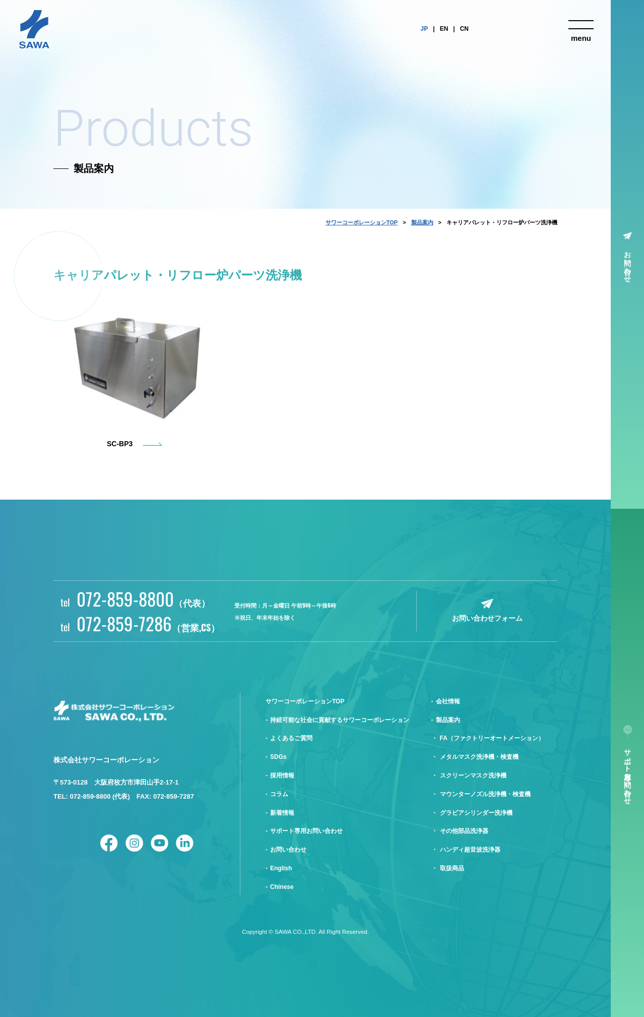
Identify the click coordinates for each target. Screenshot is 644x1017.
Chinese (282, 886)
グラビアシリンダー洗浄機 (476, 812)
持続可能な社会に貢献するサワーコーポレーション (339, 720)
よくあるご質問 (291, 738)
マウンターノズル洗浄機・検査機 (485, 794)
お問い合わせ (628, 263)
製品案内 (422, 222)
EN (444, 28)
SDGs (278, 756)
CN (464, 28)
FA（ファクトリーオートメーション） (492, 738)
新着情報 (282, 812)
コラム (279, 794)
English (281, 868)
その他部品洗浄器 (464, 830)
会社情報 (448, 701)
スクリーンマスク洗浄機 (473, 775)
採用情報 (282, 775)
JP (424, 28)
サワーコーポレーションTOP (362, 222)
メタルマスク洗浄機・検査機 (479, 756)
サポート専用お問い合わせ (306, 830)
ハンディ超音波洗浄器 (470, 849)
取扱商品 (452, 868)
